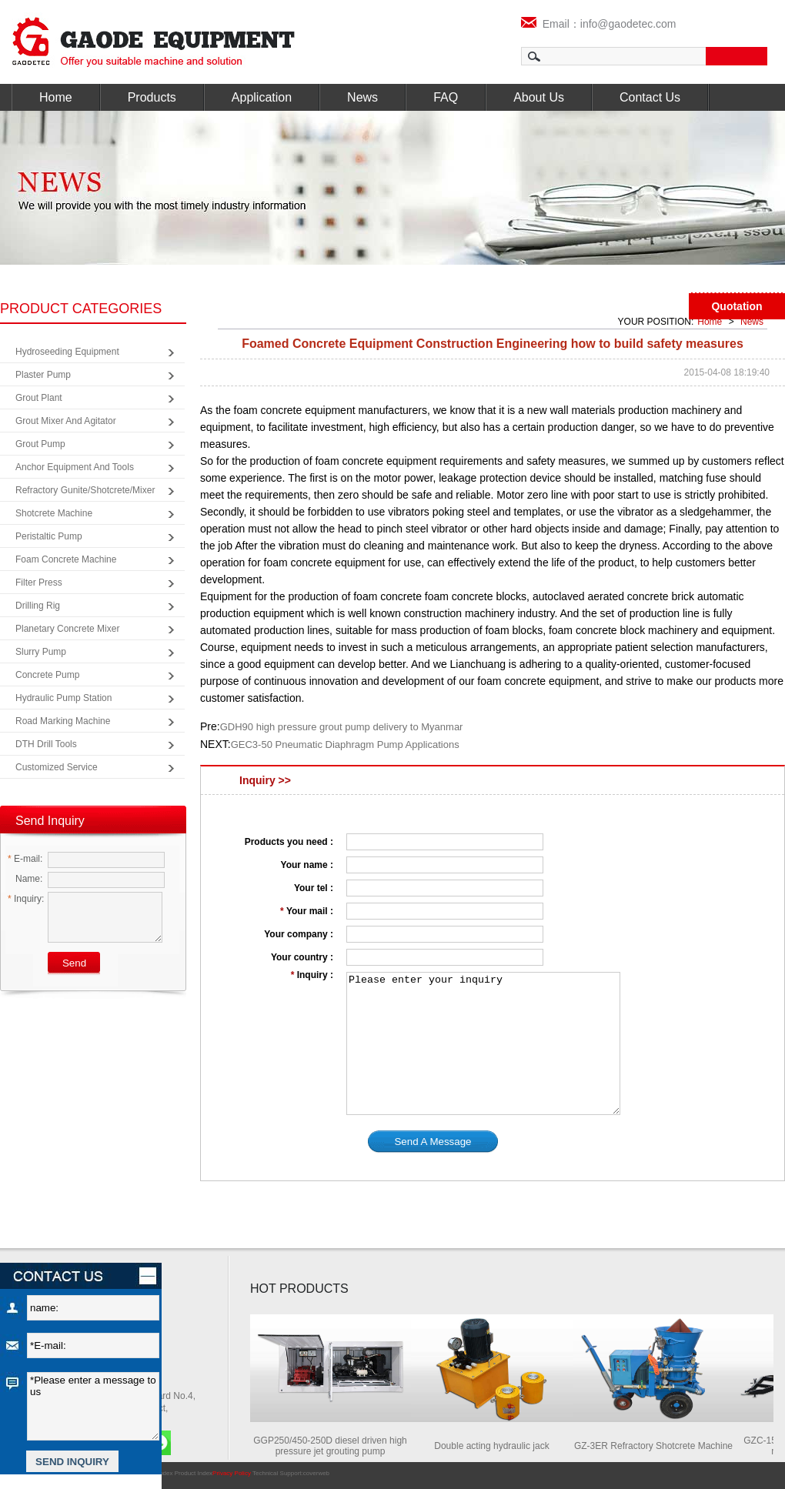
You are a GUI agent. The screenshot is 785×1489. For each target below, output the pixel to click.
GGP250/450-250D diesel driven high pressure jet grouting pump (334, 1446)
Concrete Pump (47, 674)
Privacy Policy (231, 1473)
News (362, 97)
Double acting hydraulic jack (496, 1446)
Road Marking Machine (62, 721)
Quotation (736, 306)
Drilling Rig (37, 605)
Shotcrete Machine (53, 513)
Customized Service (56, 767)
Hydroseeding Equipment (67, 351)
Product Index (193, 1473)
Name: (25, 878)
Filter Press (38, 582)
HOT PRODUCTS (299, 1288)
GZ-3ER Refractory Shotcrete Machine (658, 1446)
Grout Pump (40, 444)
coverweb (316, 1473)
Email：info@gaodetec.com (598, 24)
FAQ (445, 97)
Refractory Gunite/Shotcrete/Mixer (85, 490)
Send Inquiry (50, 820)
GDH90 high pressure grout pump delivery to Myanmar (341, 727)
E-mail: (25, 858)
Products (152, 97)
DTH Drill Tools (46, 744)
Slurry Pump (40, 651)
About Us (538, 97)
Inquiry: (26, 898)
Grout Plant (38, 397)
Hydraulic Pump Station (63, 698)
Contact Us (650, 97)
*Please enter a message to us (93, 1406)
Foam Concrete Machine (65, 559)
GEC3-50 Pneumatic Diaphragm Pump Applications (345, 744)
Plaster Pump (43, 374)
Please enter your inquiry (483, 1043)
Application (262, 97)
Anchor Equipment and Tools (74, 467)
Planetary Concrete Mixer (67, 628)
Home (55, 97)
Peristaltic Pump (48, 536)
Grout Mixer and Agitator (65, 421)
